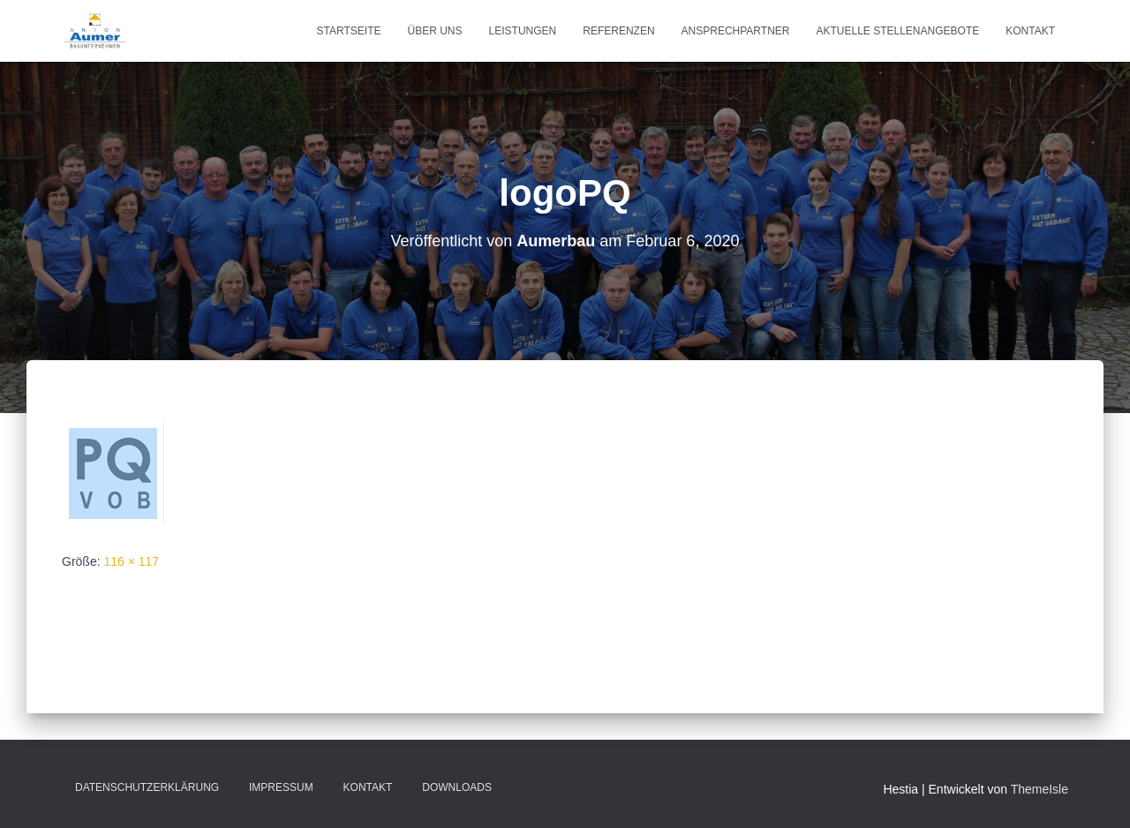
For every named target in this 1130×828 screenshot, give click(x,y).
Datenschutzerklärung (147, 787)
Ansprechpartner (736, 31)
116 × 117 (131, 561)
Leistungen (523, 31)
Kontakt (1030, 31)
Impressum (281, 787)
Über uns (435, 31)
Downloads (457, 787)
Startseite (349, 31)
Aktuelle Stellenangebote (897, 31)
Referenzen (618, 31)
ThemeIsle (1039, 789)
